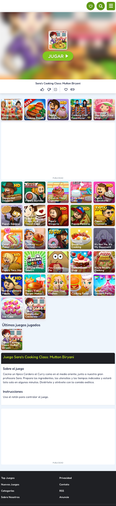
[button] (58, 40)
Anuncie (64, 465)
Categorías (7, 458)
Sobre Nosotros (10, 465)
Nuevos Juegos (10, 452)
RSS (61, 458)
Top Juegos (7, 445)
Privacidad (65, 445)
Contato (64, 452)
